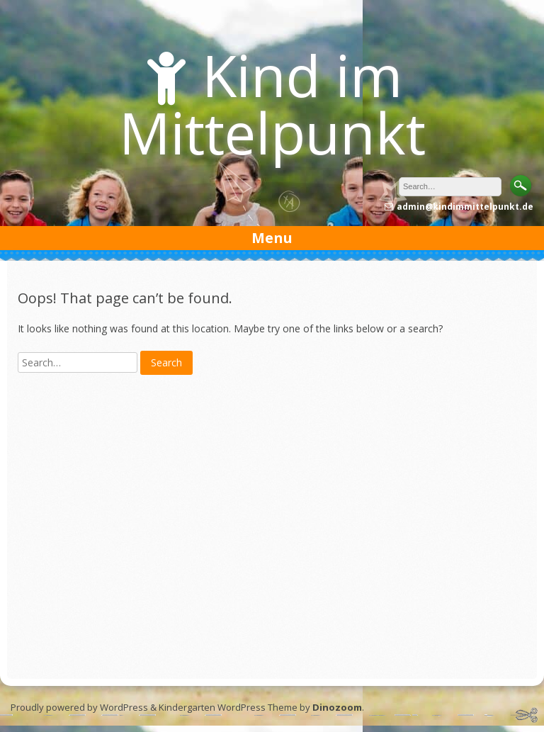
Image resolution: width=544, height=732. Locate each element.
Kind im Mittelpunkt (272, 103)
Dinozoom (337, 707)
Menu (272, 237)
